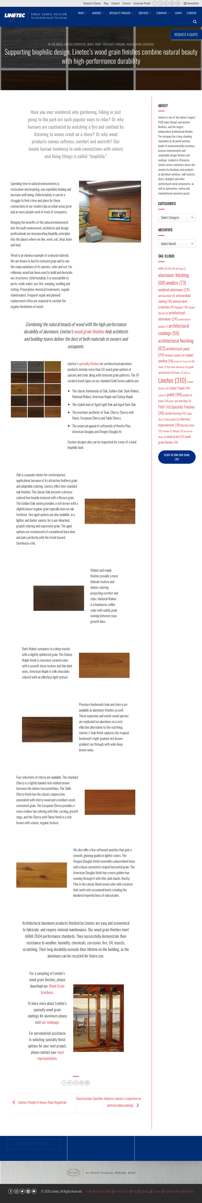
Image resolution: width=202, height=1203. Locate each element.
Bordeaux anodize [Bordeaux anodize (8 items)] (174, 355)
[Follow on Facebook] (154, 3)
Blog (106, 3)
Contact (115, 3)
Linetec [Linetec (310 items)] (172, 380)
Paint (82, 13)
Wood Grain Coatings (140, 44)
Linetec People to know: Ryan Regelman (38, 1102)
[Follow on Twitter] (166, 3)
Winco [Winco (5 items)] (162, 437)
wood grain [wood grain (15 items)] (175, 436)
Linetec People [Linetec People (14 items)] (179, 387)
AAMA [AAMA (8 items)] (162, 268)
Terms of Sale (122, 1191)
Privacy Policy (103, 1191)
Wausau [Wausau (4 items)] (188, 431)
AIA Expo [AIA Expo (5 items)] (180, 268)
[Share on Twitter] (70, 1083)
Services (145, 13)
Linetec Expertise (75, 44)
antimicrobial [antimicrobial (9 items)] (166, 296)
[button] (191, 3)
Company (163, 13)
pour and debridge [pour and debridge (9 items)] (180, 401)
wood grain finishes (89, 331)
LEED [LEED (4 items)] (187, 372)
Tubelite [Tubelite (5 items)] (167, 431)
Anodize (98, 13)
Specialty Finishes (121, 13)
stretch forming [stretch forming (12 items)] (175, 413)
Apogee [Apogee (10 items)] (181, 307)
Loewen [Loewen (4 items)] (162, 395)
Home (89, 1191)
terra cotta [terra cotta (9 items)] (172, 419)
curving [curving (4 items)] (178, 361)
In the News (55, 44)
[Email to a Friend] (75, 1083)
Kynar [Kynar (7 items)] (178, 373)
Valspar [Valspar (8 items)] (178, 431)
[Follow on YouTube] (177, 3)
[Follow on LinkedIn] (172, 3)
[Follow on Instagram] (160, 3)
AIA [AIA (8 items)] (171, 268)
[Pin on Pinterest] (81, 1083)
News (90, 44)
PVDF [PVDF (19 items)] (164, 407)
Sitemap (145, 1191)
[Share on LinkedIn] (87, 1083)
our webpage (50, 1022)
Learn (178, 13)
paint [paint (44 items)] (174, 394)
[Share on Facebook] (64, 1083)
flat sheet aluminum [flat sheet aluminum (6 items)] (177, 367)
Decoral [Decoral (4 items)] (187, 361)
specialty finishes (89, 363)
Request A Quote (92, 3)
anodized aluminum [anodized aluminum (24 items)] (174, 289)
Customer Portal (142, 3)
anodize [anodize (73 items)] (176, 282)
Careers (127, 3)
